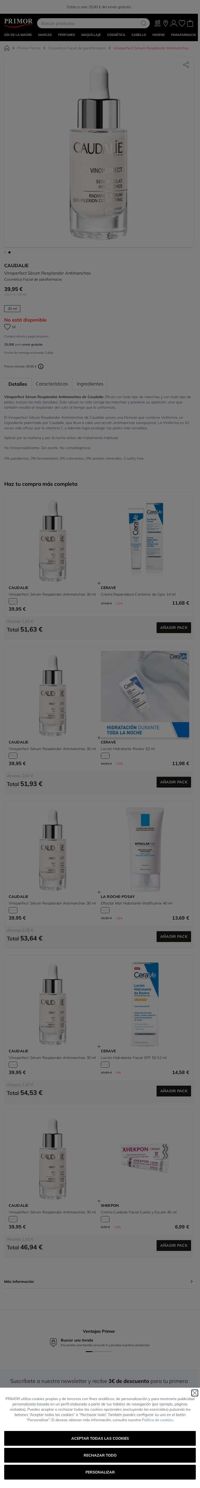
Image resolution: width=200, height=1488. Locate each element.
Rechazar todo (100, 1455)
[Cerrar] (195, 1393)
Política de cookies (157, 1420)
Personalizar (100, 1472)
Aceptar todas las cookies (100, 1438)
